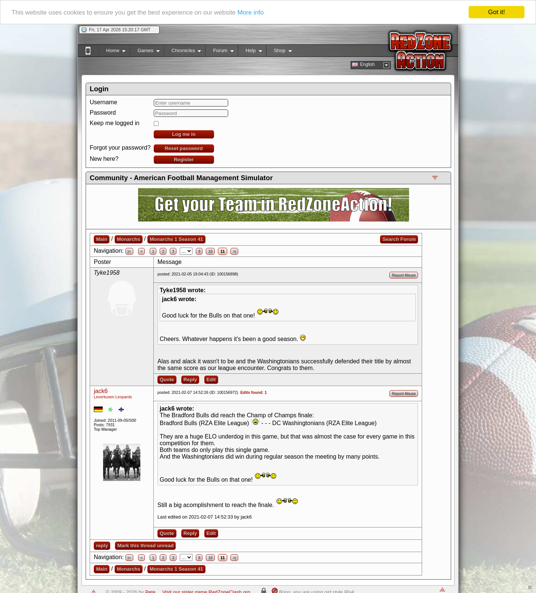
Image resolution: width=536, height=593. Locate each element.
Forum (219, 52)
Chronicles (182, 52)
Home (111, 52)
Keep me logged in (114, 123)
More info (250, 12)
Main (101, 239)
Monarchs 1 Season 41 (176, 239)
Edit (211, 379)
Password (103, 112)
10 (210, 251)
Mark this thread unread (145, 545)
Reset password (184, 148)
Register (184, 159)
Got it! (496, 12)
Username (103, 102)
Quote (167, 379)
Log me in (183, 134)
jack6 (101, 391)
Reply (190, 379)
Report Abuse (404, 275)
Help (250, 52)
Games (145, 52)
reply (102, 545)
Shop (279, 52)
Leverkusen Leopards (113, 397)
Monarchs (128, 239)
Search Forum (399, 239)
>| (234, 251)
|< (129, 251)
